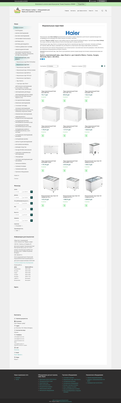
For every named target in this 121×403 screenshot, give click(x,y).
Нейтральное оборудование (47, 390)
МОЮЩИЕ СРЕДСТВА (20, 147)
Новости (91, 10)
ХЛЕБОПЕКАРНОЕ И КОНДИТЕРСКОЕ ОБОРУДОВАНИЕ (24, 117)
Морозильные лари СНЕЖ (23, 67)
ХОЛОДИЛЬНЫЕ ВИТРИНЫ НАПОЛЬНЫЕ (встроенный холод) (23, 121)
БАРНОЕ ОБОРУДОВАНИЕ (21, 33)
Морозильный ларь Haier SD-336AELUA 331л (49, 196)
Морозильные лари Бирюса (24, 78)
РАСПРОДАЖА (19, 30)
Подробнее (81, 4)
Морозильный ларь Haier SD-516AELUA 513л (93, 196)
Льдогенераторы (44, 383)
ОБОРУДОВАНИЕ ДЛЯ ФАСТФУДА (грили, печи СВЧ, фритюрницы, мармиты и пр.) (24, 96)
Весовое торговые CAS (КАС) (70, 385)
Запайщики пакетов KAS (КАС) (94, 382)
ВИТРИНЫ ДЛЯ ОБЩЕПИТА (22, 44)
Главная (67, 10)
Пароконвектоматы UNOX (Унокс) (48, 379)
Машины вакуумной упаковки (94, 377)
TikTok (17, 379)
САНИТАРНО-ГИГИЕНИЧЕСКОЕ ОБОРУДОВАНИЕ (22, 153)
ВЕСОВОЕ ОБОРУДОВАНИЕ (22, 36)
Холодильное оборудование (70, 383)
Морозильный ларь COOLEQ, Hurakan (26, 70)
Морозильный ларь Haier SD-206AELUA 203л (93, 161)
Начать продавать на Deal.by (21, 1)
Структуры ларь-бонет (22, 83)
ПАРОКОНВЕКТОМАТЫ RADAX (23, 38)
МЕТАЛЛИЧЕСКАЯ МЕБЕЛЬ (22, 144)
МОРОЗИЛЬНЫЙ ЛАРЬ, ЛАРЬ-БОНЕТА (22, 58)
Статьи (16, 178)
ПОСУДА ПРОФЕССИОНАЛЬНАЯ (23, 149)
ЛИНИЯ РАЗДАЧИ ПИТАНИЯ (22, 49)
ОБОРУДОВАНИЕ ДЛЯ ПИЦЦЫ (22, 92)
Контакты (73, 10)
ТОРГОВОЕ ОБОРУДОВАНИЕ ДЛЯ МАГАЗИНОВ (23, 160)
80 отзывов (93, 1)
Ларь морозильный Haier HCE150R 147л (70, 91)
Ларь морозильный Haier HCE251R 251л (48, 126)
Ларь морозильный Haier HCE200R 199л (92, 91)
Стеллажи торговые (68, 377)
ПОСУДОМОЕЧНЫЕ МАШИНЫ (22, 100)
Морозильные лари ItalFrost (24, 72)
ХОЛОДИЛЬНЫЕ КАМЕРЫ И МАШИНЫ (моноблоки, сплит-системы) (22, 131)
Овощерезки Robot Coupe (46, 381)
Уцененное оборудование (22, 171)
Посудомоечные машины (46, 386)
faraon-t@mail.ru (18, 354)
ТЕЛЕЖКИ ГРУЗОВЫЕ (20, 166)
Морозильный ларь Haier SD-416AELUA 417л (71, 196)
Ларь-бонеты (20, 80)
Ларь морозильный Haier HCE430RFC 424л (48, 161)
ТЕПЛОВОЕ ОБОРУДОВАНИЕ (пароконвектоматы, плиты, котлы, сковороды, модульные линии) (24, 110)
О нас (96, 10)
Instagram (18, 377)
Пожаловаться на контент (66, 401)
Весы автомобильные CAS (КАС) (71, 388)
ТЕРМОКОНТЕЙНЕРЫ (20, 163)
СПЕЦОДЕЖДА (19, 156)
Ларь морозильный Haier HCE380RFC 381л (92, 126)
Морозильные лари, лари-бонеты (72, 379)
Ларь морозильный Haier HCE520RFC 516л (70, 161)
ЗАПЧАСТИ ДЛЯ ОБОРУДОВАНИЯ (23, 141)
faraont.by (16, 349)
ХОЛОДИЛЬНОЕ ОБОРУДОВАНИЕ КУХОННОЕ (23, 135)
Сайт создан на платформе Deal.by (60, 400)
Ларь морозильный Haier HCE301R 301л (70, 126)
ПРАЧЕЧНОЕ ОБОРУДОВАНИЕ (22, 103)
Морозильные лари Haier (23, 64)
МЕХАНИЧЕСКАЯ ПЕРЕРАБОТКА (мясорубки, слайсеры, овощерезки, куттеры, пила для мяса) (24, 54)
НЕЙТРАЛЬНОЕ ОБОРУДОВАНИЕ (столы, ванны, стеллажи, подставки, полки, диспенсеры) (23, 88)
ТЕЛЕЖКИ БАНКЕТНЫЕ (21, 169)
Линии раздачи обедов (45, 388)
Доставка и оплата (82, 10)
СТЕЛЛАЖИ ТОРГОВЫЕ (21, 105)
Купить (42, 100)
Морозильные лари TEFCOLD (24, 75)
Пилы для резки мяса (45, 384)
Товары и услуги (18, 27)
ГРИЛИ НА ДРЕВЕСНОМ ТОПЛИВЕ (23, 46)
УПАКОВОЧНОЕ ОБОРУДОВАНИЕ (23, 114)
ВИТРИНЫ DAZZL (19, 41)
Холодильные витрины (69, 381)
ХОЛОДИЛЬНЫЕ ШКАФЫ (21, 139)
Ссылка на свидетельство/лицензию (23, 262)
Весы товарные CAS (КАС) (69, 387)
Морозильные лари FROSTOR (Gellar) (26, 62)
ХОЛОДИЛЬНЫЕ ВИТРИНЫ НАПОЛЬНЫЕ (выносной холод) (23, 125)
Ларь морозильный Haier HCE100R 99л (48, 91)
